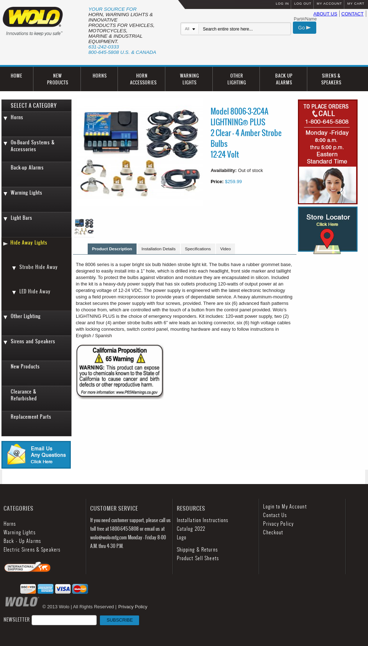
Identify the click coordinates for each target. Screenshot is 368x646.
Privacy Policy (278, 524)
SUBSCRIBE (120, 620)
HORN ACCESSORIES (143, 79)
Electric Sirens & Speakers (32, 549)
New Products (25, 366)
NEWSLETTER (71, 619)
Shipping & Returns (197, 549)
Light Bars (21, 217)
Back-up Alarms (27, 167)
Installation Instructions (203, 520)
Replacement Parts (31, 416)
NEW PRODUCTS (57, 79)
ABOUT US (325, 14)
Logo (182, 537)
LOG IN (282, 3)
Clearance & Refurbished (24, 395)
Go (304, 28)
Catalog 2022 (191, 529)
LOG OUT (303, 3)
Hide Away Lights (28, 242)
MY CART (355, 3)
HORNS (100, 75)
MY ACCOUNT (329, 3)
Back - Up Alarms (22, 541)
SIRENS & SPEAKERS (331, 79)
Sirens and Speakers (33, 341)
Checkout (273, 532)
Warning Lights (26, 192)
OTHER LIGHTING (236, 79)
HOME (16, 75)
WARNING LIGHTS (189, 79)
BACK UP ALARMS (284, 79)
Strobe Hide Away (38, 267)
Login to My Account (285, 506)
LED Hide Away (35, 291)
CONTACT (352, 14)
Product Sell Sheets (198, 558)
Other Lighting (26, 316)
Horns (17, 117)
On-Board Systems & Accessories (33, 146)
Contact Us (275, 515)
